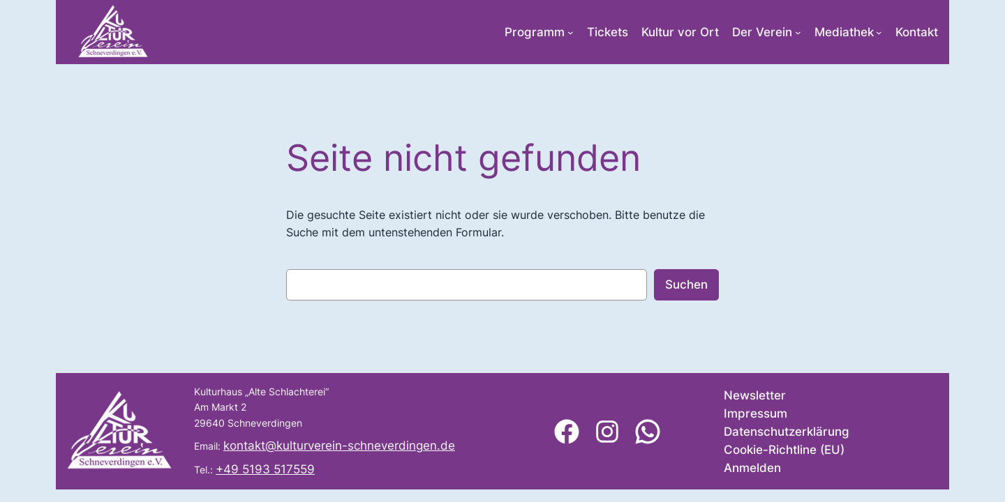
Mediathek (844, 32)
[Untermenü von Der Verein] (798, 32)
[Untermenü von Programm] (570, 32)
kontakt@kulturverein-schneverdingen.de (339, 445)
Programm (535, 32)
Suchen (686, 284)
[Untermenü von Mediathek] (879, 32)
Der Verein (762, 32)
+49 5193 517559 (265, 469)
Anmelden (752, 468)
